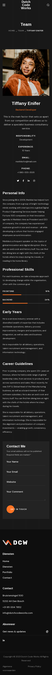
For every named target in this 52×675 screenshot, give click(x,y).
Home (12, 30)
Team (21, 30)
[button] (48, 5)
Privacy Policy (34, 666)
